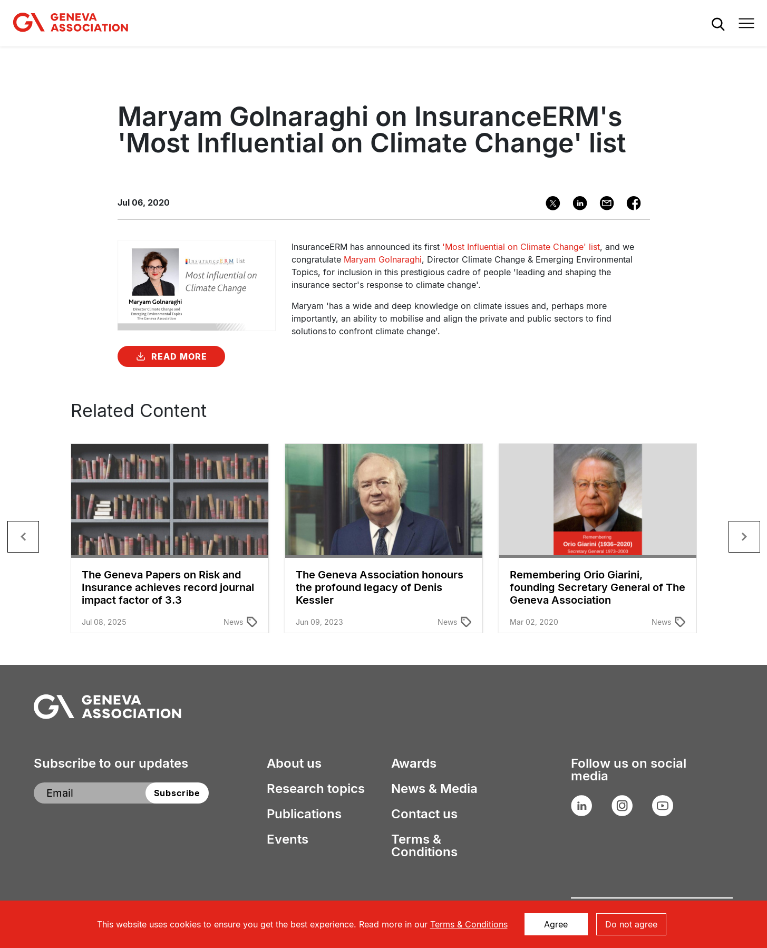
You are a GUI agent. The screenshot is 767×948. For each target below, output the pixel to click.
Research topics (316, 788)
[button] (23, 537)
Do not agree (631, 924)
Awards (413, 763)
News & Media (434, 788)
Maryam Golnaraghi (383, 259)
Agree (556, 924)
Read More (179, 356)
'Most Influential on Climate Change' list (521, 246)
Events (287, 839)
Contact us (424, 814)
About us (294, 763)
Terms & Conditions (424, 845)
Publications (304, 814)
